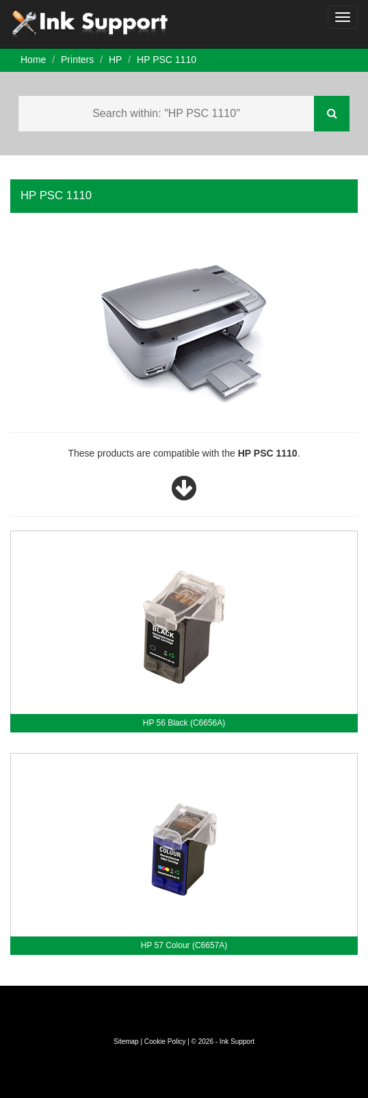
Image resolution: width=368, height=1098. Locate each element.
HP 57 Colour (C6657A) (184, 945)
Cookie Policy (165, 1041)
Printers (77, 59)
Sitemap (126, 1041)
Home (33, 59)
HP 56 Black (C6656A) (184, 723)
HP (115, 59)
